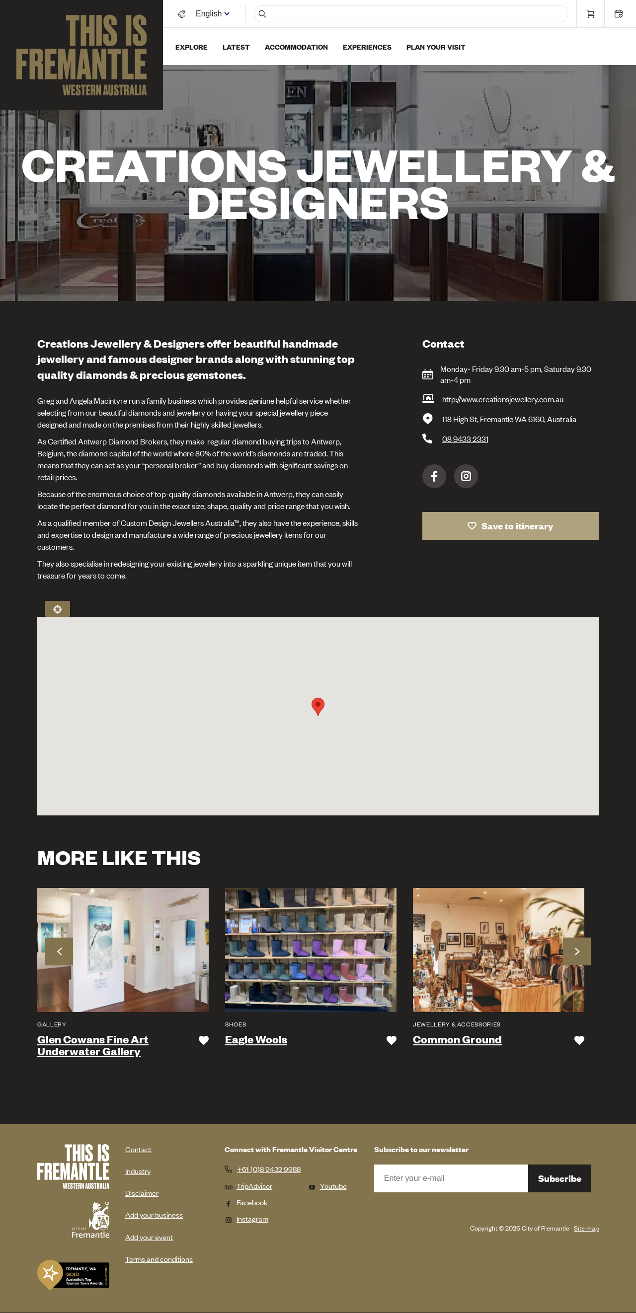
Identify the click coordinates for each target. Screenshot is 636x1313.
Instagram (466, 476)
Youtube (327, 1185)
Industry (138, 1171)
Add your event (149, 1237)
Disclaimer (142, 1192)
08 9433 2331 (465, 438)
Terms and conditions (159, 1258)
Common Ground (457, 1039)
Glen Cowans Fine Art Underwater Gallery (93, 1045)
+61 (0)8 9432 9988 (269, 1169)
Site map (586, 1228)
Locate (57, 609)
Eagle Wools (256, 1039)
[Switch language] (210, 13)
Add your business (154, 1214)
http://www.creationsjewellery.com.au (502, 398)
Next (577, 951)
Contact (138, 1149)
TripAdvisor (248, 1185)
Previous (59, 951)
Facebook (434, 476)
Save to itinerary (517, 525)
